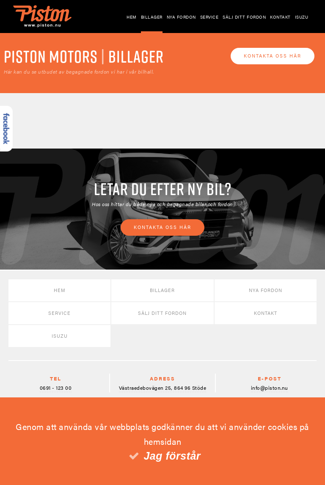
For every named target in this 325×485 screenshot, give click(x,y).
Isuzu (301, 17)
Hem (132, 17)
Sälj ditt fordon (244, 17)
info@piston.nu (269, 387)
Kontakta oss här (272, 55)
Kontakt (280, 17)
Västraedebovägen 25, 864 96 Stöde (163, 387)
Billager (151, 17)
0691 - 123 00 (56, 387)
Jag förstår (172, 456)
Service (209, 17)
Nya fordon (181, 17)
